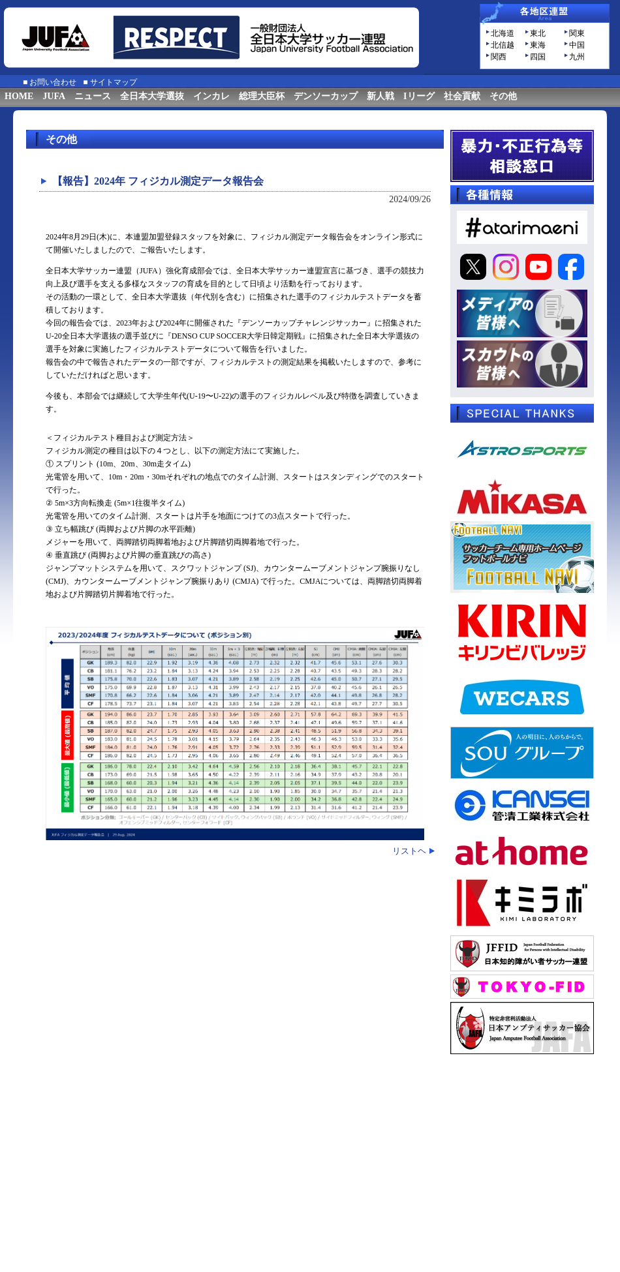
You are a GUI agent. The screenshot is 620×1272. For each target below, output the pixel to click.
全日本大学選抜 (152, 96)
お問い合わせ (52, 82)
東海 (538, 45)
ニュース (92, 96)
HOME (19, 96)
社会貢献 (462, 96)
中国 (577, 45)
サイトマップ (113, 82)
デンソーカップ (326, 96)
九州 (577, 56)
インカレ (211, 96)
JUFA (53, 96)
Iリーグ (418, 96)
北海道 (502, 33)
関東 (577, 33)
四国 (538, 56)
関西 (498, 56)
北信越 (502, 45)
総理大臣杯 (262, 96)
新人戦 (380, 96)
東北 (538, 33)
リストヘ (409, 851)
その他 (503, 96)
